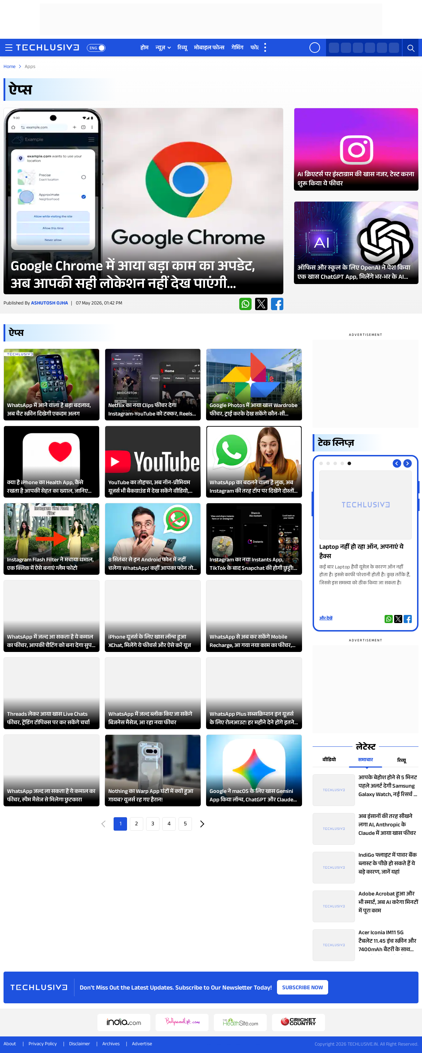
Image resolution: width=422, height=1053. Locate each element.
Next (201, 824)
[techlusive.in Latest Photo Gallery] (356, 149)
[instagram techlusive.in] (370, 48)
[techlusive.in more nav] (266, 47)
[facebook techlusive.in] (358, 48)
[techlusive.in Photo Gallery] (365, 528)
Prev (104, 824)
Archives (111, 1044)
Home (10, 67)
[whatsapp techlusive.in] (334, 48)
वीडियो (276, 48)
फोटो (256, 48)
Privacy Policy (43, 1044)
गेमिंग (237, 48)
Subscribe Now (302, 988)
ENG (93, 48)
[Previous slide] (397, 463)
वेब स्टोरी (299, 48)
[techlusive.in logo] (47, 48)
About (10, 1044)
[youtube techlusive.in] (382, 48)
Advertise (142, 1044)
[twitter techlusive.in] (346, 48)
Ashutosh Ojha (49, 304)
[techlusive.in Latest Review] (143, 201)
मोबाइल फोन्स (209, 48)
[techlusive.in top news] (365, 790)
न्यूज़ (160, 48)
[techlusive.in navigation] (9, 47)
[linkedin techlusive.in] (394, 48)
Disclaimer (79, 1044)
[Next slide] (407, 463)
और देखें (325, 618)
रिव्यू (182, 48)
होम (144, 48)
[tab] (321, 463)
